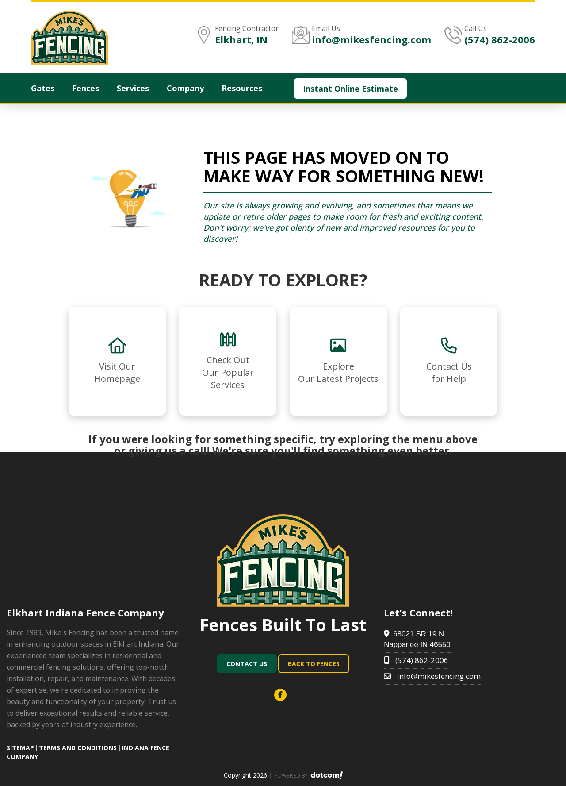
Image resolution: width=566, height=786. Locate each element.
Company (185, 88)
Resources (242, 88)
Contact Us (246, 663)
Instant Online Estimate (350, 88)
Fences (85, 88)
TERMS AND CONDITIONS (78, 748)
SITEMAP (20, 748)
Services (133, 88)
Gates (42, 88)
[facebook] (283, 695)
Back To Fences (314, 663)
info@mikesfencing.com (371, 39)
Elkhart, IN (241, 39)
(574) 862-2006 (499, 39)
